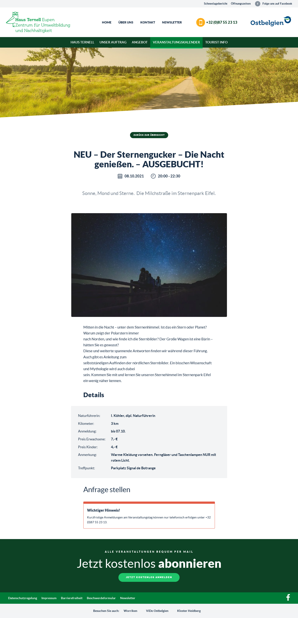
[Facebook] (288, 600)
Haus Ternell (82, 42)
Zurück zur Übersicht (149, 135)
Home (106, 22)
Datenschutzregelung (22, 598)
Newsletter (172, 22)
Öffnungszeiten (241, 3)
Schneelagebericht (215, 3)
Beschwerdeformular (101, 598)
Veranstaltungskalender (176, 42)
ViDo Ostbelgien (157, 611)
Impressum (49, 598)
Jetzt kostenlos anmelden (149, 577)
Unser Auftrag (113, 42)
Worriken (130, 611)
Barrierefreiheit (71, 598)
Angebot (140, 42)
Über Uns (125, 22)
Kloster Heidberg (189, 611)
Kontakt (147, 22)
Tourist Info (216, 42)
